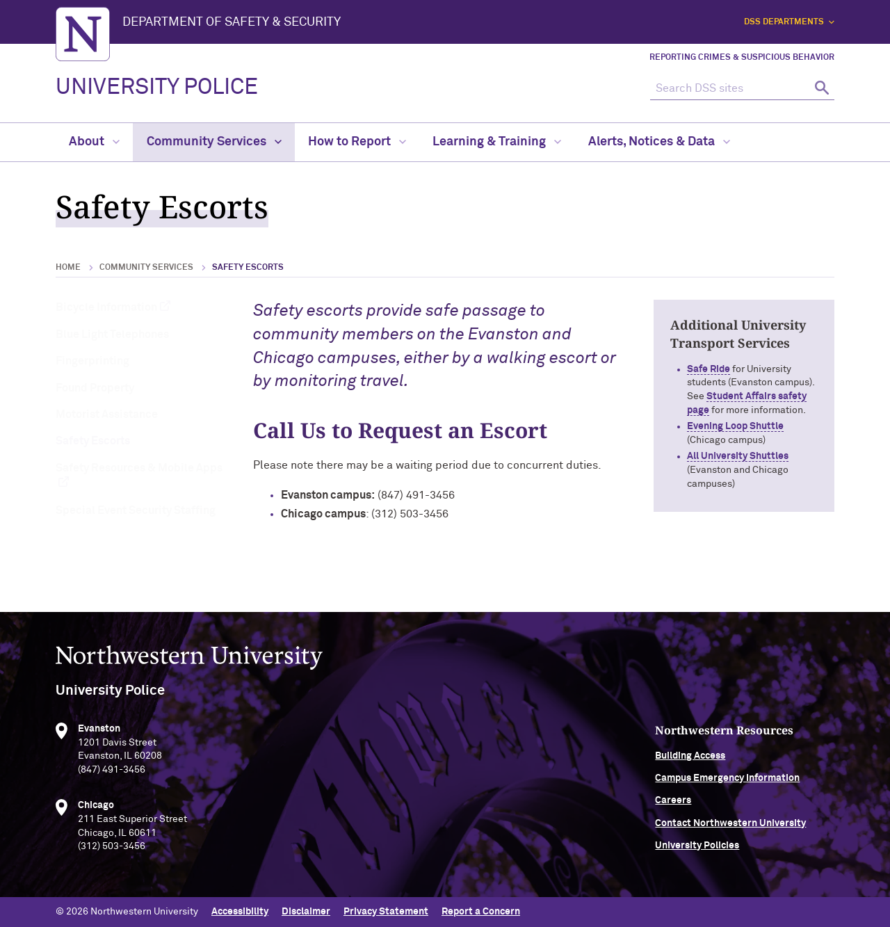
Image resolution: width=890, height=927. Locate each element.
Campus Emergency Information (727, 781)
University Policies (697, 849)
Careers (673, 804)
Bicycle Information (106, 307)
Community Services (214, 142)
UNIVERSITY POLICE (157, 87)
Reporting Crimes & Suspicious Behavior (741, 58)
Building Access (690, 759)
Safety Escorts (93, 440)
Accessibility (239, 912)
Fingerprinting (92, 360)
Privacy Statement (385, 912)
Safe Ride (708, 369)
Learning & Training (496, 142)
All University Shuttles (737, 456)
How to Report (357, 142)
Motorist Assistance (107, 414)
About (94, 142)
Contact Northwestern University (730, 826)
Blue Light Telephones (112, 334)
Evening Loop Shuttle (735, 426)
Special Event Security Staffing (136, 510)
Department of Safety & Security (231, 22)
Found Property (95, 388)
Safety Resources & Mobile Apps (139, 468)
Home (68, 268)
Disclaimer (306, 912)
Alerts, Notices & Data (659, 142)
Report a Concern (481, 912)
